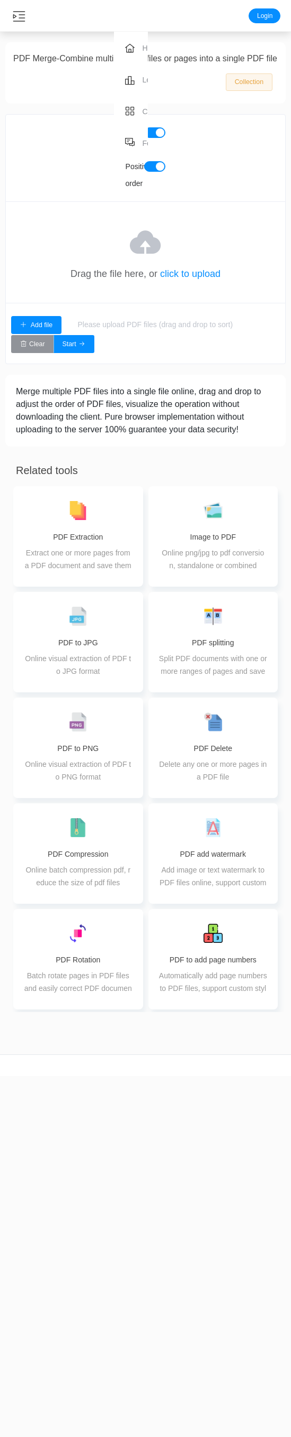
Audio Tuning (72, 1390)
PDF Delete (121, 1383)
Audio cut (72, 1279)
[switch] (154, 132)
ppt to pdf (218, 1328)
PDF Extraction (121, 1365)
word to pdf (218, 1291)
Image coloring (170, 1409)
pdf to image (218, 1346)
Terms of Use (267, 1346)
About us (266, 1291)
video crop (24, 1298)
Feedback (267, 1309)
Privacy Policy (267, 1328)
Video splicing (24, 1390)
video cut (24, 1279)
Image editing (170, 1390)
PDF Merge (121, 1328)
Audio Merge (73, 1372)
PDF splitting (121, 1346)
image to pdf (218, 1309)
